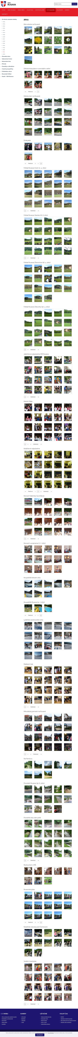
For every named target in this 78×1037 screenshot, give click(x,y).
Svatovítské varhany (45, 1024)
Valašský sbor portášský (66, 1022)
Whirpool (23, 1016)
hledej (74, 4)
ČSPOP (62, 1016)
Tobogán (23, 1020)
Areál (22, 1022)
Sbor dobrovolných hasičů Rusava (68, 1020)
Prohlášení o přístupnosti (7, 1018)
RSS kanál (4, 1020)
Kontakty (4, 1024)
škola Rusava (44, 1020)
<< (25, 91)
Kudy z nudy (44, 1022)
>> (38, 210)
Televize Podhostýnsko (46, 1016)
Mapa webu (4, 1022)
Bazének (23, 1018)
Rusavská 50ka (44, 1018)
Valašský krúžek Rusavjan (66, 1018)
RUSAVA (12, 4)
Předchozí (30, 91)
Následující (32, 210)
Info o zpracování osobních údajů (9, 1016)
